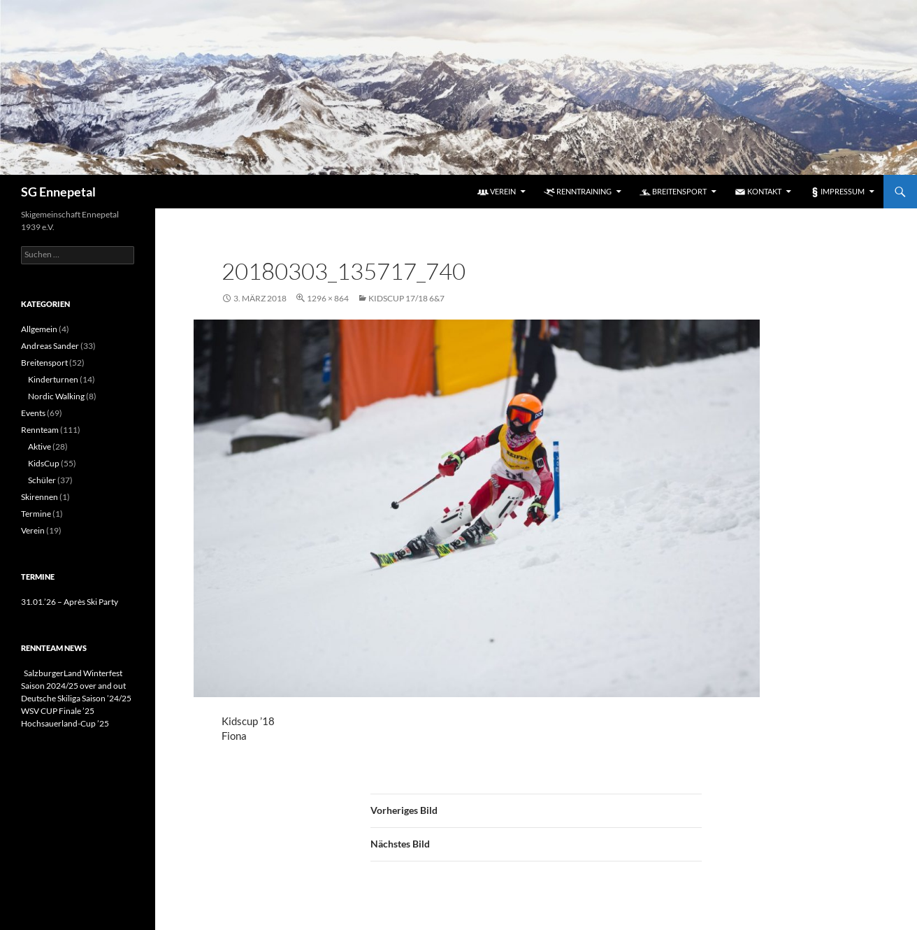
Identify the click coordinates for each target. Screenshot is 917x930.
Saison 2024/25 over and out (73, 685)
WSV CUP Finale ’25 (57, 711)
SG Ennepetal (58, 191)
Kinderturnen (53, 379)
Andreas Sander (50, 346)
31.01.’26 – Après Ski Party (69, 601)
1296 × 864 (328, 298)
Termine (36, 513)
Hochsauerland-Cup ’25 (65, 723)
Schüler (42, 480)
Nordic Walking (56, 396)
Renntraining (578, 192)
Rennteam (40, 429)
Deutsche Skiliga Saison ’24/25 (76, 698)
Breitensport (673, 192)
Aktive (39, 446)
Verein (496, 192)
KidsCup (43, 463)
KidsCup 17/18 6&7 (406, 298)
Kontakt (758, 192)
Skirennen (39, 497)
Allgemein (39, 329)
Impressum (837, 192)
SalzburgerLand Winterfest (71, 673)
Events (33, 413)
